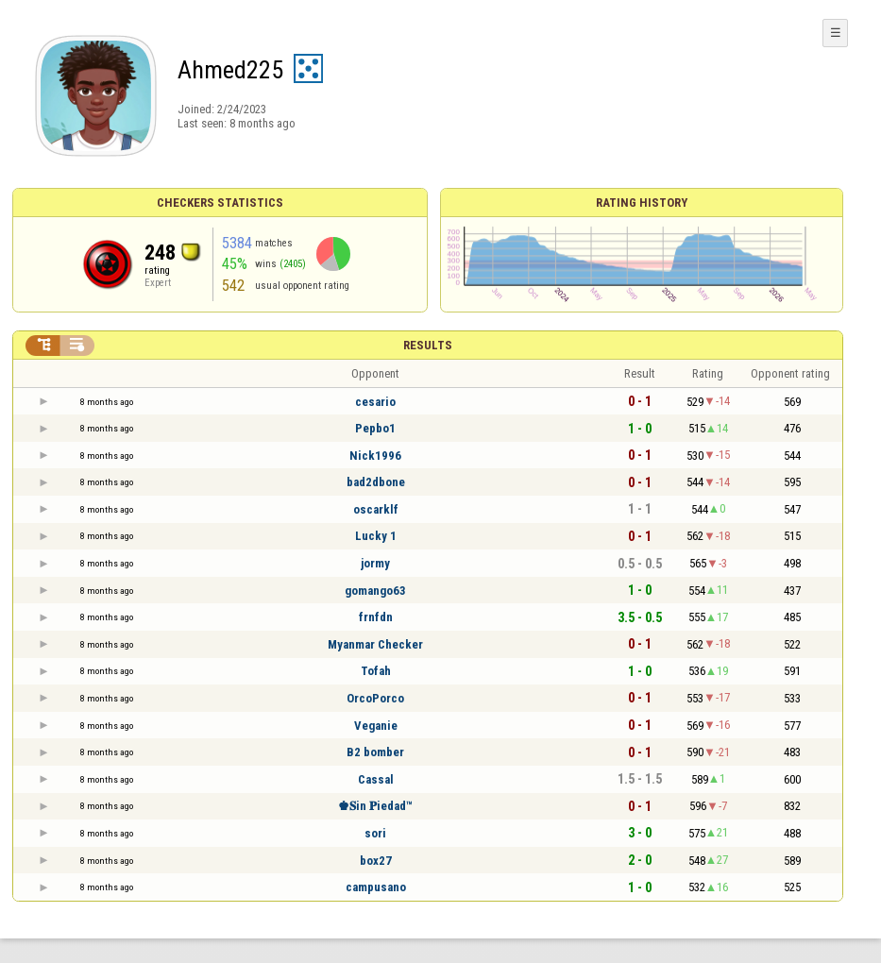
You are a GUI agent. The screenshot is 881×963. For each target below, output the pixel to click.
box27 (376, 860)
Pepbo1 (375, 428)
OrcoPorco (375, 698)
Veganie (376, 725)
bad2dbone (376, 482)
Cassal (376, 779)
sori (375, 833)
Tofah (376, 671)
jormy (375, 563)
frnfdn (376, 617)
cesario (375, 402)
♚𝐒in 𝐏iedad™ (375, 806)
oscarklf (375, 509)
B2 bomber (375, 752)
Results (427, 345)
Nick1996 (375, 455)
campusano (376, 887)
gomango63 (375, 590)
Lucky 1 (376, 536)
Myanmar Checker (375, 644)
